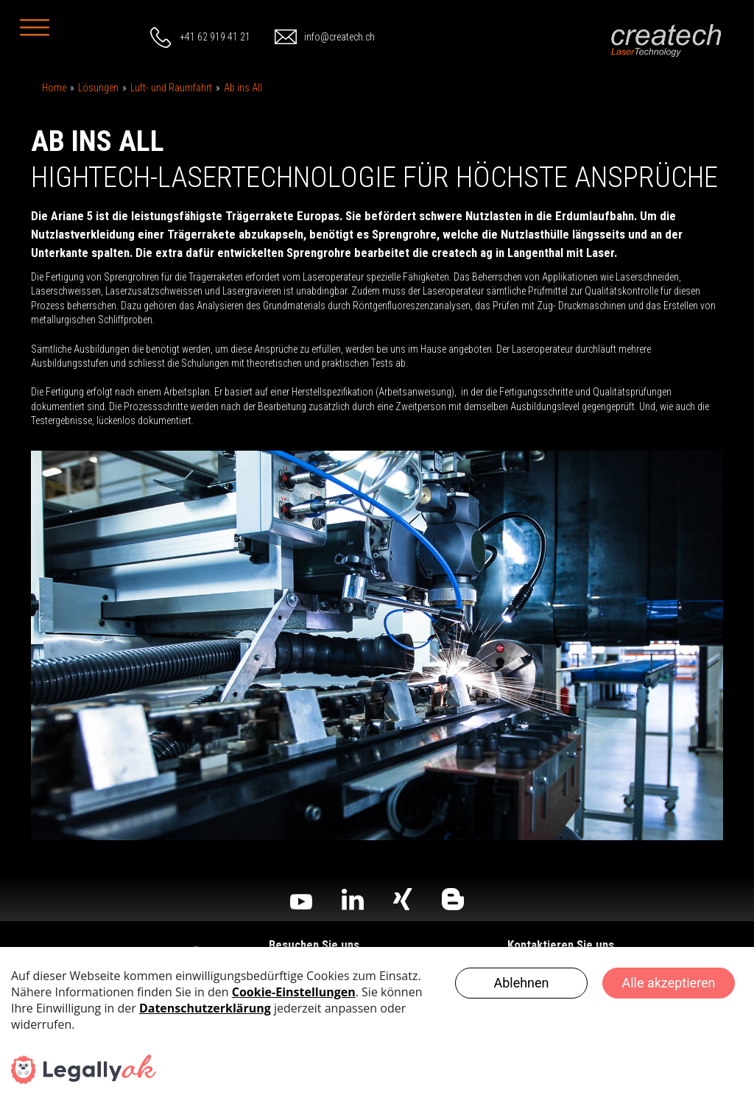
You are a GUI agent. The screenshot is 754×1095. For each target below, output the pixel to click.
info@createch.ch (339, 37)
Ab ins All (243, 88)
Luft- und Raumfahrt (171, 88)
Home (54, 88)
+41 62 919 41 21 (215, 37)
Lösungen (98, 88)
